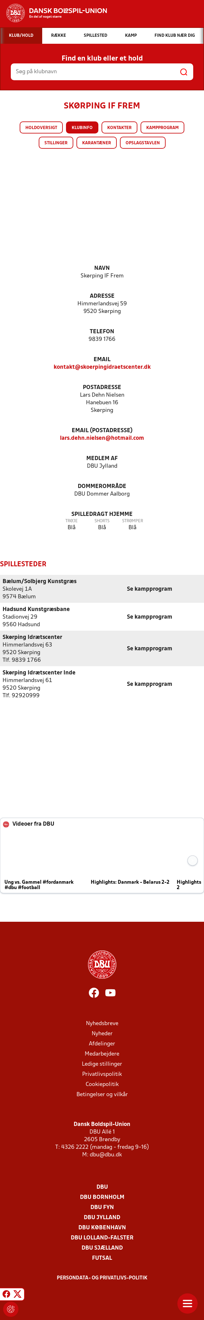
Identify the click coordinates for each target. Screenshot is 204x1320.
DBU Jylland (102, 1217)
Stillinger (56, 143)
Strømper (132, 521)
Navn (102, 268)
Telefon (102, 332)
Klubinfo (82, 128)
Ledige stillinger (102, 1064)
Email (102, 359)
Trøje (71, 521)
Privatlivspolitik (102, 1074)
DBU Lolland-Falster (102, 1237)
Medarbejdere (102, 1054)
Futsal (102, 1258)
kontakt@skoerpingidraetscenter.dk (102, 367)
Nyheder (102, 1033)
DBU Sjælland (102, 1248)
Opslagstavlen (143, 143)
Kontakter (119, 128)
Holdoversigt (41, 128)
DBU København (102, 1227)
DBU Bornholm (102, 1197)
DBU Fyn (102, 1207)
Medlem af (102, 458)
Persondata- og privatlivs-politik (102, 1278)
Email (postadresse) (102, 430)
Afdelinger (102, 1043)
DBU (102, 1187)
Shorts (102, 521)
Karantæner (96, 143)
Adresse (102, 296)
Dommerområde (102, 486)
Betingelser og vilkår (102, 1094)
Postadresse (102, 387)
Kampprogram (162, 128)
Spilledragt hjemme (102, 514)
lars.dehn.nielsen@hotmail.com (102, 438)
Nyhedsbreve (102, 1023)
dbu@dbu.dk (106, 1154)
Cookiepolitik (102, 1084)
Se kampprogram (149, 589)
